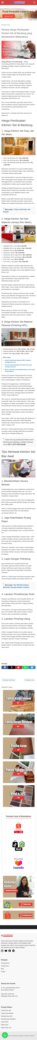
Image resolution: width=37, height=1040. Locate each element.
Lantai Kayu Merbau (7, 1013)
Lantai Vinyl (4, 1022)
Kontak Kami (5, 966)
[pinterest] (18, 667)
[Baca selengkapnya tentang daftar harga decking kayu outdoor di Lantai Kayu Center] (19, 724)
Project (3, 971)
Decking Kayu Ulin (6, 1016)
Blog (2, 969)
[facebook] (4, 667)
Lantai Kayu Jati (6, 1010)
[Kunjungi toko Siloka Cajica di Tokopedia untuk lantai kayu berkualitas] (19, 904)
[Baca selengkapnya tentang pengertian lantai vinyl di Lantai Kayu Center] (19, 796)
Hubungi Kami (8, 16)
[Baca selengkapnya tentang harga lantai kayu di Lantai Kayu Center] (19, 700)
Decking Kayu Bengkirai (8, 1019)
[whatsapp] (25, 667)
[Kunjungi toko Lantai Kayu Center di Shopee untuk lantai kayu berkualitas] (19, 915)
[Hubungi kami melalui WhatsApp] (19, 886)
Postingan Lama (29, 680)
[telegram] (32, 667)
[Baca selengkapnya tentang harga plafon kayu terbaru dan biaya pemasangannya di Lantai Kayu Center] (19, 748)
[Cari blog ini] (34, 2)
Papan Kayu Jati (6, 1027)
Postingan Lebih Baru (9, 680)
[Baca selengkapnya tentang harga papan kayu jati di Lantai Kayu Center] (19, 772)
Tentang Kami (5, 963)
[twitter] (11, 667)
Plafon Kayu (4, 1025)
